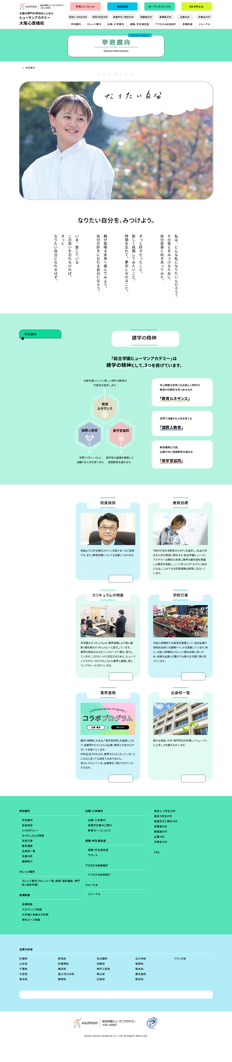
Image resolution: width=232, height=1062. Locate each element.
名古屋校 (102, 978)
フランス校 (180, 978)
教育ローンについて (99, 850)
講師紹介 (30, 405)
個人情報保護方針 (82, 1014)
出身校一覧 (180, 75)
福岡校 (139, 983)
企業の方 (185, 17)
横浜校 (62, 988)
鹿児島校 (140, 993)
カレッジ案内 (94, 24)
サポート (93, 875)
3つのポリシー (33, 361)
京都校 (101, 983)
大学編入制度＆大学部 (35, 934)
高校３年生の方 (163, 836)
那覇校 (139, 999)
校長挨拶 (69, 75)
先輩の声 (30, 398)
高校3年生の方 (100, 17)
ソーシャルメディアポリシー (145, 1014)
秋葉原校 (63, 983)
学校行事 (139, 75)
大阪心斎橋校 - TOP (30, 67)
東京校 (23, 999)
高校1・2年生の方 (78, 17)
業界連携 (158, 75)
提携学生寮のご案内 (100, 845)
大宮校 (23, 993)
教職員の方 (165, 17)
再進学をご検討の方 (123, 17)
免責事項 (103, 1014)
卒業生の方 (204, 17)
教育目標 (88, 75)
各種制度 (187, 24)
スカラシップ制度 (32, 929)
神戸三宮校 (103, 988)
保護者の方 (146, 17)
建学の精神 (48, 75)
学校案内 (76, 24)
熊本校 (139, 988)
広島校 (101, 999)
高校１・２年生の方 (165, 830)
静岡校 (62, 999)
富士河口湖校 (66, 993)
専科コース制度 (31, 939)
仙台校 (23, 983)
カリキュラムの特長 (114, 75)
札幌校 (23, 978)
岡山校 (101, 993)
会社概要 (119, 1014)
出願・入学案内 (115, 24)
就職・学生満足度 (139, 24)
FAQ (156, 872)
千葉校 (23, 988)
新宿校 (62, 978)
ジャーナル (204, 24)
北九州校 (140, 978)
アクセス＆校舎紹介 (165, 24)
